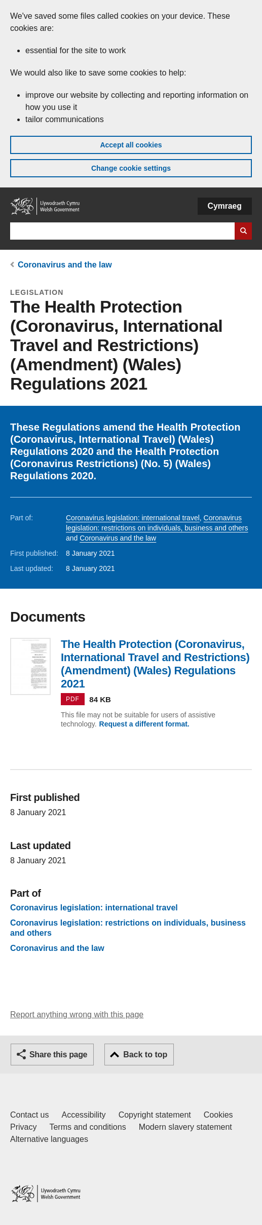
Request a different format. (144, 724)
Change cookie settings (131, 168)
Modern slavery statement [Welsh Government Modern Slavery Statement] (185, 1127)
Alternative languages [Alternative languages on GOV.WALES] (49, 1139)
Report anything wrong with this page (76, 1014)
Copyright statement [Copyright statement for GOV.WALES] (155, 1115)
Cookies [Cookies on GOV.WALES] (218, 1115)
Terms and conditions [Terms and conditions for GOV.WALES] (87, 1127)
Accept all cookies (131, 145)
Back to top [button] (145, 1054)
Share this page (58, 1054)
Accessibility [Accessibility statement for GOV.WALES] (83, 1115)
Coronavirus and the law (65, 264)
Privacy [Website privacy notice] (23, 1127)
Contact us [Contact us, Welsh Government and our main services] (29, 1115)
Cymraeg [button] (225, 206)
